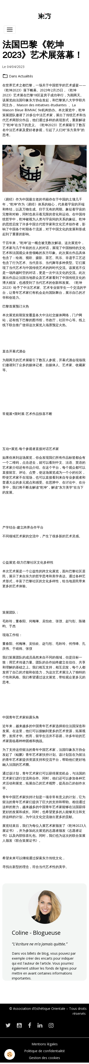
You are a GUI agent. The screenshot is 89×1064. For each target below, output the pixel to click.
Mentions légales (45, 1044)
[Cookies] (9, 1054)
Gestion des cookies (44, 1057)
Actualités (25, 76)
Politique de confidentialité (44, 1051)
